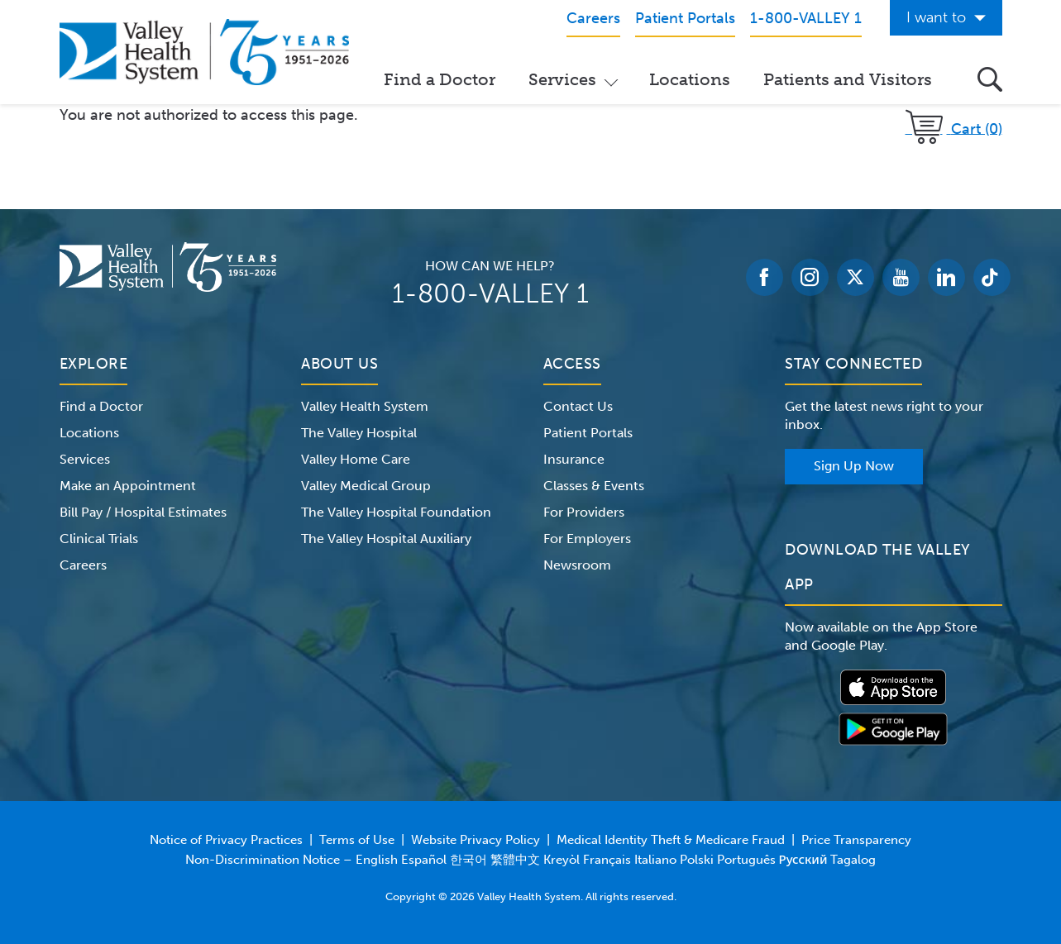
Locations (689, 79)
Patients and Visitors (847, 79)
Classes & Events (593, 485)
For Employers (587, 538)
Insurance (574, 459)
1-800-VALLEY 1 (490, 293)
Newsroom (577, 565)
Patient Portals (588, 433)
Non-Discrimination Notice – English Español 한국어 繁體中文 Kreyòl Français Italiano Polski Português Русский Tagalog (531, 859)
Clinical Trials (99, 538)
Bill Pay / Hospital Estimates (143, 512)
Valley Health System (364, 406)
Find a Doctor (439, 79)
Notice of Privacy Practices (226, 839)
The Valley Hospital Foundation (396, 512)
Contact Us (578, 406)
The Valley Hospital (359, 433)
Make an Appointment (128, 485)
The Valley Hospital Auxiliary (386, 538)
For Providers (583, 512)
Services (562, 79)
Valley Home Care (355, 459)
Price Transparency (856, 839)
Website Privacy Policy (475, 839)
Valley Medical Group (366, 485)
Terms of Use (356, 839)
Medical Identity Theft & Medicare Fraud (671, 839)
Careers (83, 565)
